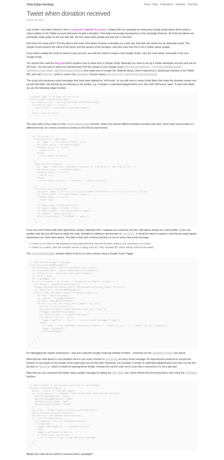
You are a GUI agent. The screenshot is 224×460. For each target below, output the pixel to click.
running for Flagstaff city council (88, 29)
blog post (60, 63)
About (147, 4)
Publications (166, 4)
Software (180, 4)
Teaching (193, 4)
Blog (155, 4)
